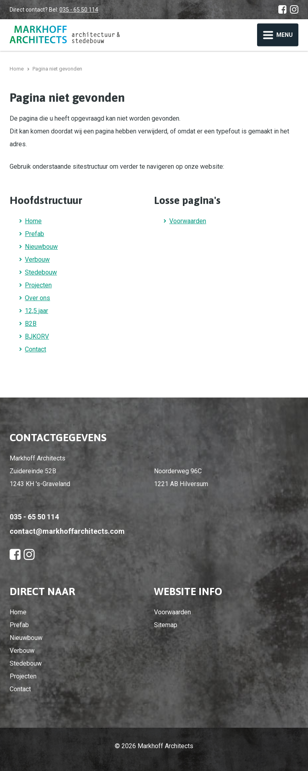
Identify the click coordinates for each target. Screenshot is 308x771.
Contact (35, 349)
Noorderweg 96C (178, 471)
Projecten (38, 285)
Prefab (34, 234)
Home (33, 221)
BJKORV (37, 336)
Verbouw (37, 259)
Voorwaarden (187, 221)
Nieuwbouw (41, 246)
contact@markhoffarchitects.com (67, 531)
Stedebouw (41, 272)
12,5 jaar (36, 311)
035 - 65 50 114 (78, 9)
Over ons (37, 298)
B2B (30, 323)
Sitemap (165, 625)
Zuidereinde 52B (33, 471)
